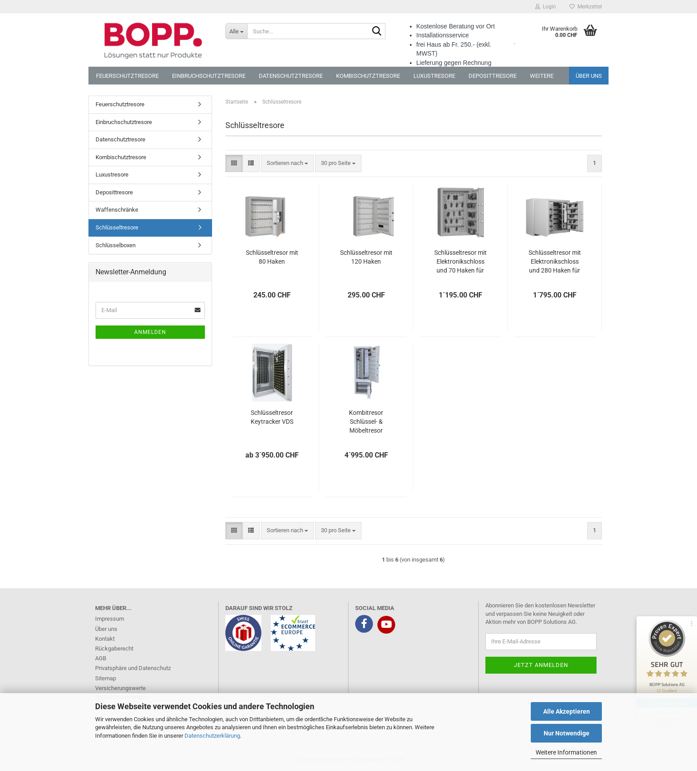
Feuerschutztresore (127, 75)
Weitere (541, 75)
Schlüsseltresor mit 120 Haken (366, 257)
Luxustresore (434, 75)
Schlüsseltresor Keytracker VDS (272, 417)
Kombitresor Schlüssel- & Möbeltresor (366, 421)
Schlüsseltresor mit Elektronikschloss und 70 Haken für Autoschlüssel (460, 262)
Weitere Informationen (566, 752)
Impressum (109, 618)
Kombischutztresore (368, 75)
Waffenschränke (117, 209)
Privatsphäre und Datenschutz (133, 668)
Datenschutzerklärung (212, 735)
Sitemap (105, 678)
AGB (100, 658)
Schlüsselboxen (116, 245)
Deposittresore (493, 75)
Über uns (589, 75)
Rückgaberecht (114, 648)
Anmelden (150, 332)
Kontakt (105, 638)
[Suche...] (236, 31)
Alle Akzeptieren (566, 711)
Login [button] (545, 7)
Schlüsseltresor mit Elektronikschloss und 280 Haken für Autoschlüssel (555, 262)
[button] (234, 163)
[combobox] (287, 163)
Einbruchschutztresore (208, 75)
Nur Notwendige (566, 733)
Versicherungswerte (120, 688)
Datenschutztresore (291, 75)
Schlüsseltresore (117, 227)
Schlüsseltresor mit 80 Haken (272, 257)
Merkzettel (585, 7)
